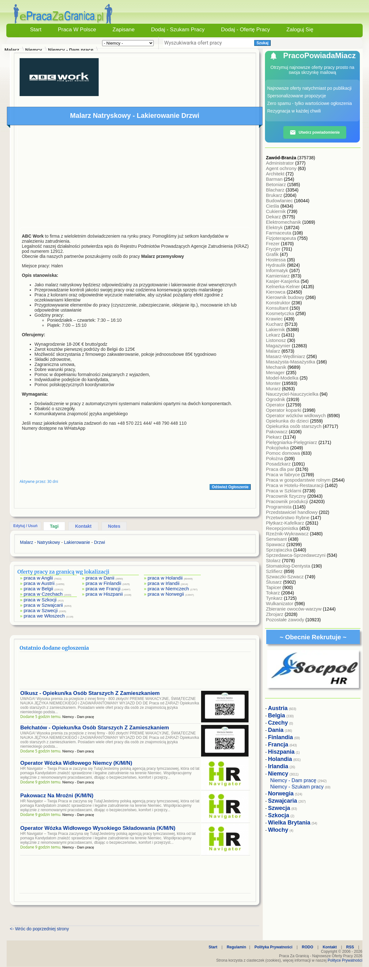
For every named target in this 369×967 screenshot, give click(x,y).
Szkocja (278, 815)
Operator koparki (284, 410)
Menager (276, 372)
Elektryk (275, 227)
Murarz (274, 388)
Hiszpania (281, 752)
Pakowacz (277, 431)
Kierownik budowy (285, 297)
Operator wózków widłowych (296, 415)
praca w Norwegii (166, 594)
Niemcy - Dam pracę (70, 49)
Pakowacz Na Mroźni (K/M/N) (56, 796)
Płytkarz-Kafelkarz (285, 523)
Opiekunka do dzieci (288, 420)
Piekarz (274, 437)
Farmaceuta (279, 232)
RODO (307, 947)
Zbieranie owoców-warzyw (294, 608)
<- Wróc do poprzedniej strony (39, 928)
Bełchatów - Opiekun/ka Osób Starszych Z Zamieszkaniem (94, 728)
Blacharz (276, 189)
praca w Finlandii (103, 583)
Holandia (280, 759)
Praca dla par (280, 469)
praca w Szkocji (40, 599)
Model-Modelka (283, 377)
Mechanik (276, 367)
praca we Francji (103, 588)
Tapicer (274, 587)
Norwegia (281, 793)
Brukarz (275, 195)
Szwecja (279, 808)
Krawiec (275, 318)
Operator (276, 404)
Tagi (54, 526)
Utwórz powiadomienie (315, 132)
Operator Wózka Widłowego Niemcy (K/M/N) (76, 763)
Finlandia (280, 737)
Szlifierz (275, 571)
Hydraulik (276, 265)
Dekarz (274, 216)
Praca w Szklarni (284, 490)
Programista (279, 506)
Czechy (278, 723)
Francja (278, 744)
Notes (114, 526)
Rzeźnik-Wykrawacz (288, 533)
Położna (275, 458)
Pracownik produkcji (288, 501)
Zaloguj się (299, 30)
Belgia (276, 715)
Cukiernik (276, 211)
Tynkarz (275, 598)
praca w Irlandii (164, 583)
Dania (276, 730)
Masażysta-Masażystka (291, 361)
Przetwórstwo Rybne (288, 517)
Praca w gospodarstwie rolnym (299, 480)
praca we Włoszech (44, 615)
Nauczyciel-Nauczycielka (293, 394)
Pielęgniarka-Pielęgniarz (292, 442)
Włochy (278, 830)
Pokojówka (278, 447)
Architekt (276, 173)
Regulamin (236, 947)
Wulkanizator (280, 603)
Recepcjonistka (282, 528)
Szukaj (262, 43)
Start (35, 30)
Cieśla (273, 206)
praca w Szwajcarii (43, 605)
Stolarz (274, 560)
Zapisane (124, 30)
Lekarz (273, 335)
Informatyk (277, 270)
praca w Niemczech (168, 588)
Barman (275, 179)
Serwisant (277, 539)
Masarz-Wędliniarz (286, 356)
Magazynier (279, 345)
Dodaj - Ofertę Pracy (245, 30)
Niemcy (33, 49)
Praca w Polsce (77, 30)
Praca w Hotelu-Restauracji (295, 485)
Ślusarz (274, 582)
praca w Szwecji (41, 610)
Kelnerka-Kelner (283, 286)
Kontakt (83, 526)
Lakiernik (276, 329)
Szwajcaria (282, 801)
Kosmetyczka (280, 313)
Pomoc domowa (283, 453)
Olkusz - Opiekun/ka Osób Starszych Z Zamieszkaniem (90, 693)
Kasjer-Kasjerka (283, 281)
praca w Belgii (38, 588)
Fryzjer (274, 249)
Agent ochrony (282, 168)
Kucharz (275, 324)
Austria (278, 708)
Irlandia (278, 766)
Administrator (280, 163)
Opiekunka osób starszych (294, 426)
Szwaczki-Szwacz (285, 576)
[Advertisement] (135, 177)
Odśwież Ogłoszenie (230, 487)
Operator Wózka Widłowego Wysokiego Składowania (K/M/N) (97, 828)
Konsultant (278, 308)
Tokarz (273, 592)
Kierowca (276, 292)
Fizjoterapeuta (281, 238)
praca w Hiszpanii (104, 594)
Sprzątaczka (279, 549)
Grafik (273, 254)
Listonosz (276, 340)
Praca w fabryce (283, 474)
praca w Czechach (43, 594)
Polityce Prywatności (345, 960)
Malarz (273, 351)
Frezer (273, 243)
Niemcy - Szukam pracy (297, 786)
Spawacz (276, 544)
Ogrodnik (276, 399)
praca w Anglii (38, 578)
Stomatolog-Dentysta (288, 566)
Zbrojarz (275, 614)
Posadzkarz (279, 463)
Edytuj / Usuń (25, 526)
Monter (274, 383)
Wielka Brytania (289, 822)
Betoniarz (276, 184)
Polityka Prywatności (273, 947)
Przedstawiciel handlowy (292, 512)
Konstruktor (279, 302)
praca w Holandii (165, 578)
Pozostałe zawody (285, 619)
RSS (350, 947)
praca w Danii (100, 578)
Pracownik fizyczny (286, 496)
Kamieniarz (278, 275)
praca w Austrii (39, 583)
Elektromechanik (284, 222)
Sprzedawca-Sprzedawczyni (296, 555)
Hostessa (276, 259)
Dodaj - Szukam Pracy (178, 30)
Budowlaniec (280, 200)
